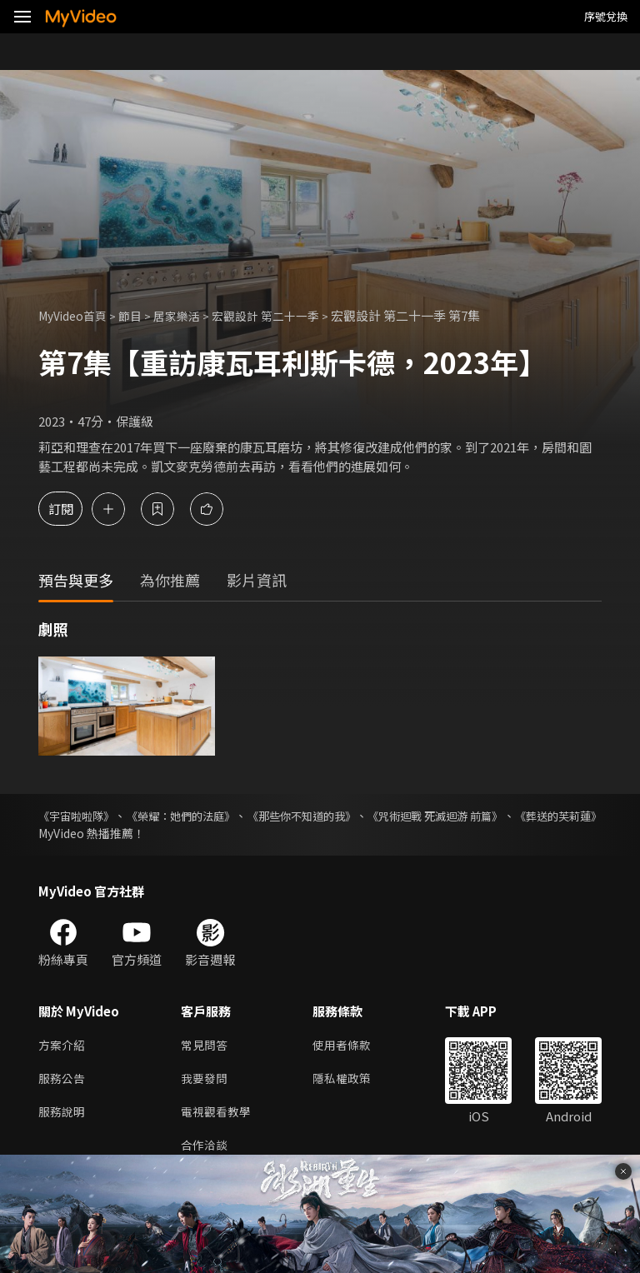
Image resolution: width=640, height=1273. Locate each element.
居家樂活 (187, 315)
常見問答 (206, 1046)
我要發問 (206, 1081)
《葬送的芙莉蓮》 (85, 833)
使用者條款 (349, 1046)
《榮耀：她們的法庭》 (206, 815)
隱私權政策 (349, 1081)
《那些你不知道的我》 (350, 815)
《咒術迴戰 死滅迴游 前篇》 (509, 815)
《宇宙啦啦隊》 (79, 815)
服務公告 (63, 1081)
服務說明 (63, 1116)
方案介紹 (63, 1046)
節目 (138, 315)
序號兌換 (606, 16)
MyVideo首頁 (76, 315)
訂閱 (71, 508)
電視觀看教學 (218, 1116)
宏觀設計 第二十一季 (281, 315)
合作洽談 (206, 1151)
